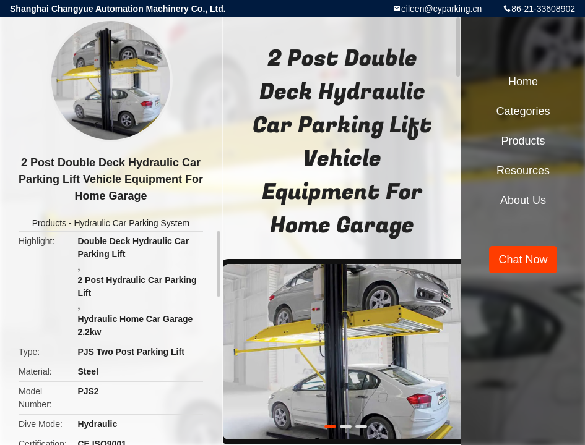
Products (49, 223)
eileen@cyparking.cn (441, 9)
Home (523, 81)
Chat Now (522, 259)
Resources (523, 170)
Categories (523, 111)
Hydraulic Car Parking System (131, 223)
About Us (523, 200)
